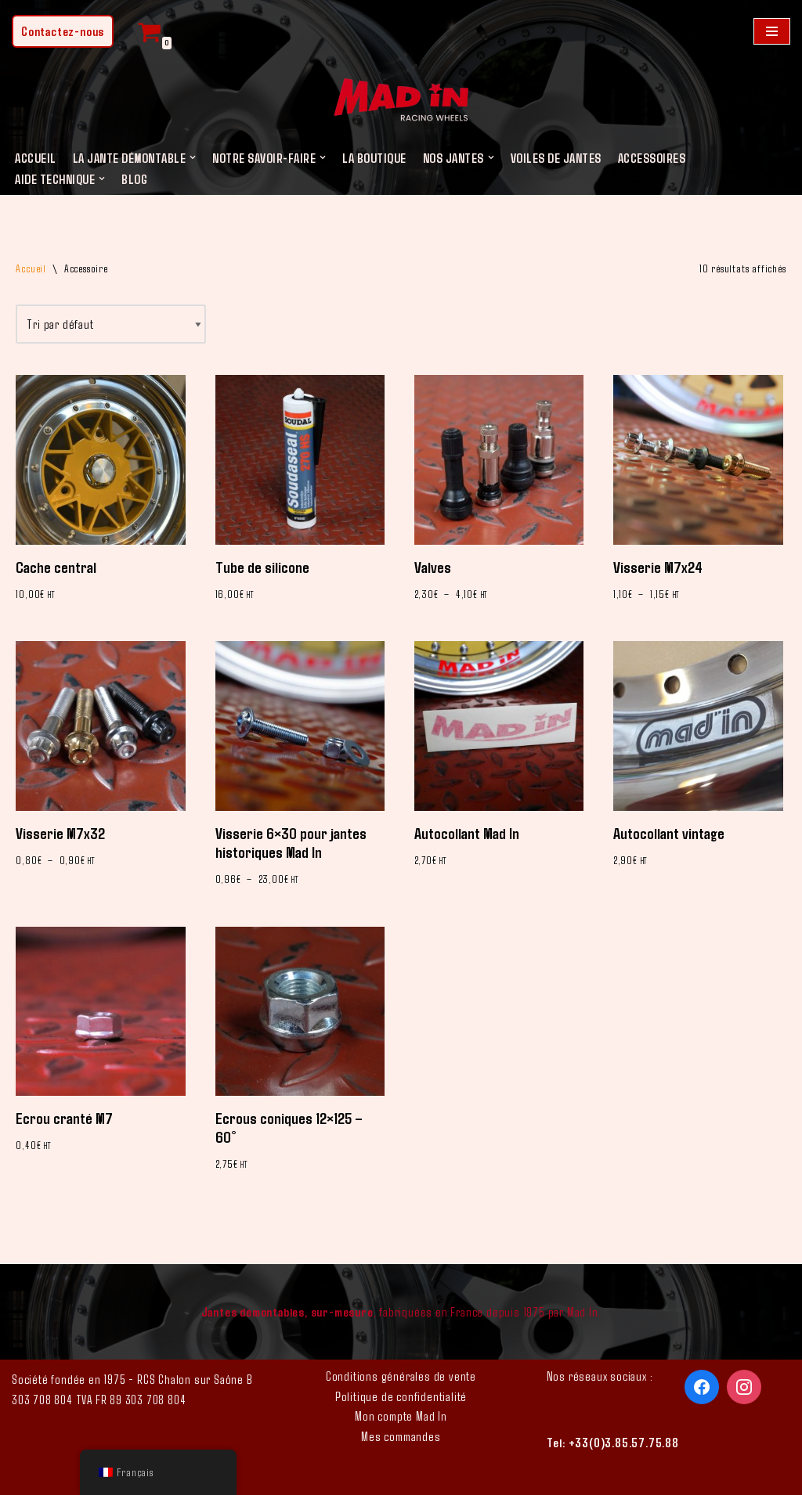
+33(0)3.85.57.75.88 (624, 1442)
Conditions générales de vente (401, 1375)
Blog (134, 178)
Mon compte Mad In (401, 1415)
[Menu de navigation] (771, 31)
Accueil (35, 157)
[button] (193, 157)
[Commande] (111, 324)
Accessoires (652, 157)
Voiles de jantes (556, 157)
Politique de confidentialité (401, 1396)
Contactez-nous (62, 30)
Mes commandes (400, 1435)
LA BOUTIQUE (374, 157)
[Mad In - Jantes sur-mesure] (401, 101)
